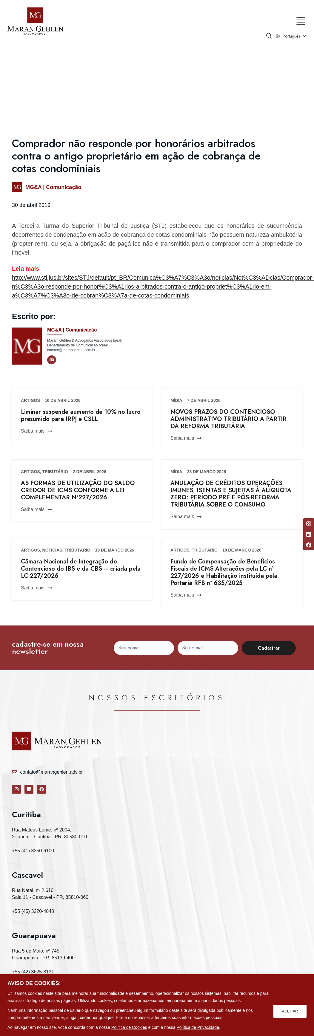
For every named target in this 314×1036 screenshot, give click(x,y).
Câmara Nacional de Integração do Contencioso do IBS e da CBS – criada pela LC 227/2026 (81, 568)
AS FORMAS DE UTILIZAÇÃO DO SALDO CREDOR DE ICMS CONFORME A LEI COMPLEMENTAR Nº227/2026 (78, 490)
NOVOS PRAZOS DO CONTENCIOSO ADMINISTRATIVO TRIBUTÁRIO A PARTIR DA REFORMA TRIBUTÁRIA (228, 419)
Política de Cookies (129, 1027)
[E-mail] (51, 359)
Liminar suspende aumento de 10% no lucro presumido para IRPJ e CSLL (81, 415)
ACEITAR (289, 1010)
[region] (157, 1005)
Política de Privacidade (198, 1027)
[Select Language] (289, 36)
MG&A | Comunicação (53, 187)
